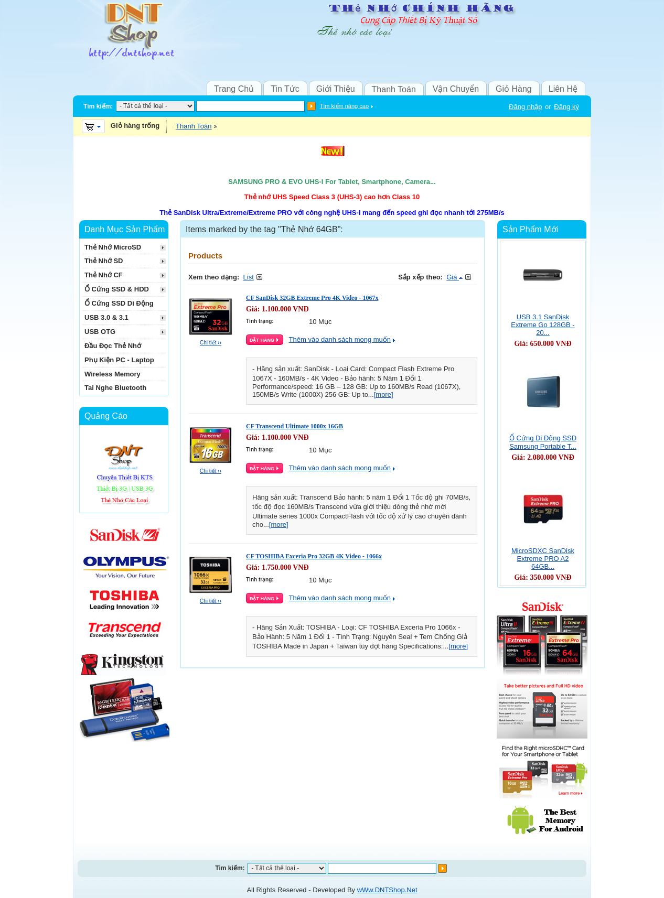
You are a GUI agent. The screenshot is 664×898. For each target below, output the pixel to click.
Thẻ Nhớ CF (103, 275)
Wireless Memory (112, 374)
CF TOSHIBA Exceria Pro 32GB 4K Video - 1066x (314, 556)
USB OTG (99, 332)
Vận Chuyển (456, 88)
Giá (454, 277)
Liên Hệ (563, 88)
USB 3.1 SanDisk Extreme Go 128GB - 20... (542, 325)
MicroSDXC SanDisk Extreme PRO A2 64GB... (542, 558)
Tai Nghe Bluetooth (115, 388)
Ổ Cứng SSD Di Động (119, 303)
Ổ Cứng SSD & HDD (116, 289)
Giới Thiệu (335, 88)
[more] (383, 394)
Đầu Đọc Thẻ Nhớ (112, 346)
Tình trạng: (260, 321)
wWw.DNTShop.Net (387, 890)
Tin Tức (285, 88)
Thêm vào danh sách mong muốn (340, 339)
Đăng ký (566, 107)
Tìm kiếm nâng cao (344, 106)
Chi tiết (210, 342)
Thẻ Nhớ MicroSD (112, 247)
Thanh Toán (394, 89)
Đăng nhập (525, 107)
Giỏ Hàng (514, 88)
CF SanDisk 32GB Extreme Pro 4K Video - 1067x (312, 297)
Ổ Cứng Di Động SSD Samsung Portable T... (542, 442)
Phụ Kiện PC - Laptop (119, 360)
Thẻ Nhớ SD (103, 261)
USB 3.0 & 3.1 (106, 317)
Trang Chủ (234, 88)
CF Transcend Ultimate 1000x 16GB (294, 426)
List (248, 277)
